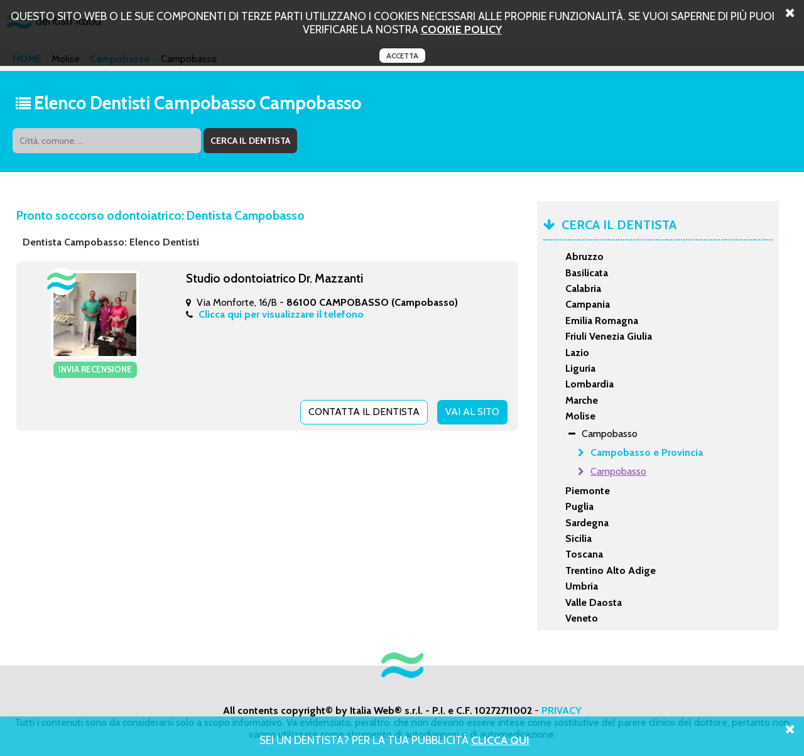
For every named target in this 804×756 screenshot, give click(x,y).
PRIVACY (561, 710)
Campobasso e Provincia (646, 452)
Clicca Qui (500, 740)
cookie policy (461, 29)
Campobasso (618, 471)
